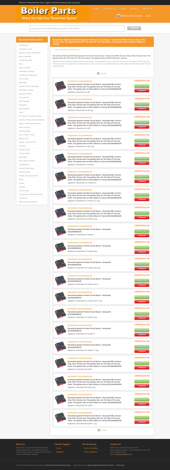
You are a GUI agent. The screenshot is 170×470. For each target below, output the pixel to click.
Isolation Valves (24, 150)
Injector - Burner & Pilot (27, 142)
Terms (123, 9)
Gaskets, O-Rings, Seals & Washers (31, 120)
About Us (147, 9)
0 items (130, 16)
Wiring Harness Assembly (28, 202)
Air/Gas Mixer (24, 45)
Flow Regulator (24, 101)
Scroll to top (120, 465)
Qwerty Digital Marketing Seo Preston (101, 465)
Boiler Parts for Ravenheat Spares (59, 465)
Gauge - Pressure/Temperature (30, 123)
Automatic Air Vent (25, 49)
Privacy (134, 9)
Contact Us (109, 9)
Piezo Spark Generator (27, 161)
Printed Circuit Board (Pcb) (28, 176)
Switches (22, 187)
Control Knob (23, 79)
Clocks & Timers (24, 68)
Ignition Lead (23, 138)
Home (96, 9)
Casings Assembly (25, 60)
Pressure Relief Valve (26, 168)
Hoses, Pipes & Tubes (27, 135)
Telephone (59, 452)
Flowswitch (23, 105)
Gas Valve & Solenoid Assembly (30, 116)
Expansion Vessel (25, 94)
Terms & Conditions (91, 448)
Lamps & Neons (24, 153)
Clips (20, 64)
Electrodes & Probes (26, 90)
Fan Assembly (24, 97)
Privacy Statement (90, 452)
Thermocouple (24, 191)
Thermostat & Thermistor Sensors (31, 194)
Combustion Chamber (26, 71)
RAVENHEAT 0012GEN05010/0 (80, 81)
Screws (21, 183)
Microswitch (23, 157)
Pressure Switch (24, 172)
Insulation (22, 146)
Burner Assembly (25, 56)
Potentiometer (24, 164)
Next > (104, 73)
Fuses (21, 112)
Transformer (23, 198)
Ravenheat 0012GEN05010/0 (69, 50)
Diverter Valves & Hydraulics (29, 86)
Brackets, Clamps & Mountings (30, 53)
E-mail (58, 448)
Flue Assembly (24, 109)
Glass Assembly (24, 127)
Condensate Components (28, 75)
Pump (21, 179)
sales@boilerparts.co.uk (123, 454)
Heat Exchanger (24, 131)
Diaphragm (23, 82)
